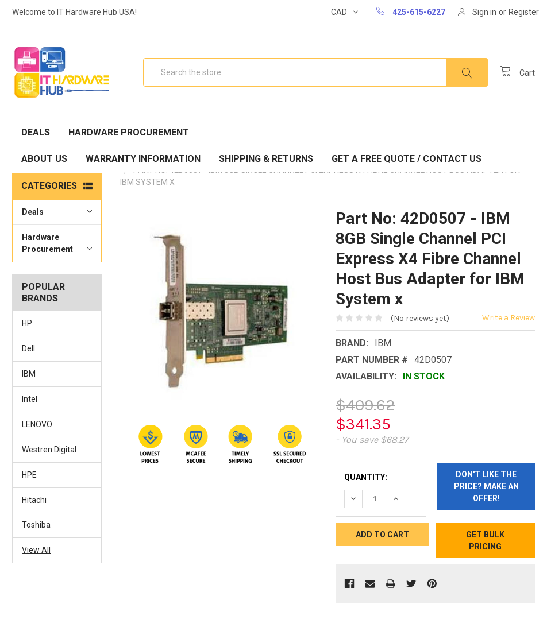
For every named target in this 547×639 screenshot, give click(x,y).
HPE (29, 474)
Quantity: (365, 477)
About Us (44, 158)
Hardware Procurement (128, 132)
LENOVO (37, 424)
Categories (49, 185)
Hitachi (34, 500)
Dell (28, 348)
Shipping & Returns (266, 158)
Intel (29, 399)
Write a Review (508, 318)
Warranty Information (143, 158)
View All (36, 550)
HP (27, 323)
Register (524, 12)
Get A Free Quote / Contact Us (406, 158)
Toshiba (36, 524)
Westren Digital (49, 449)
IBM (29, 373)
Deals (35, 132)
